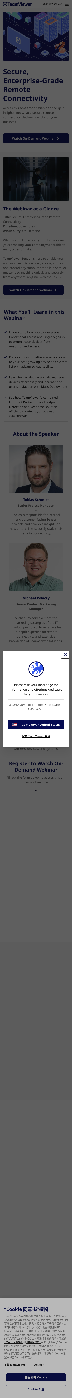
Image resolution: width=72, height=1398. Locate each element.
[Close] (65, 654)
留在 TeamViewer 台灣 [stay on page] (36, 736)
